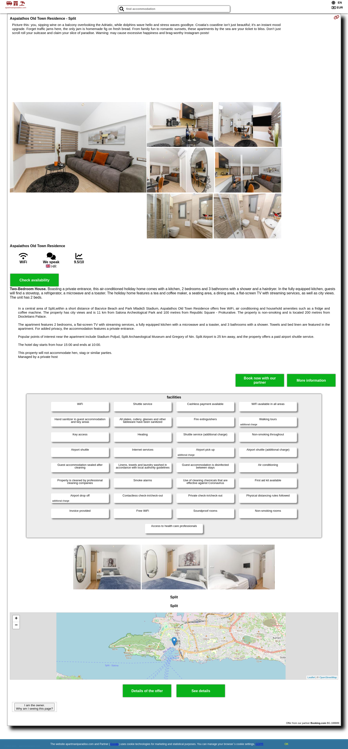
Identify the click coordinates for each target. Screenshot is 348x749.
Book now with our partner (260, 380)
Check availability (34, 280)
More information (311, 380)
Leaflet (311, 677)
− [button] (16, 625)
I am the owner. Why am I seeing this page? (34, 707)
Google (114, 744)
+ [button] (16, 618)
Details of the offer (147, 691)
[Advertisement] (174, 68)
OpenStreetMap (328, 677)
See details (201, 691)
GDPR (259, 744)
